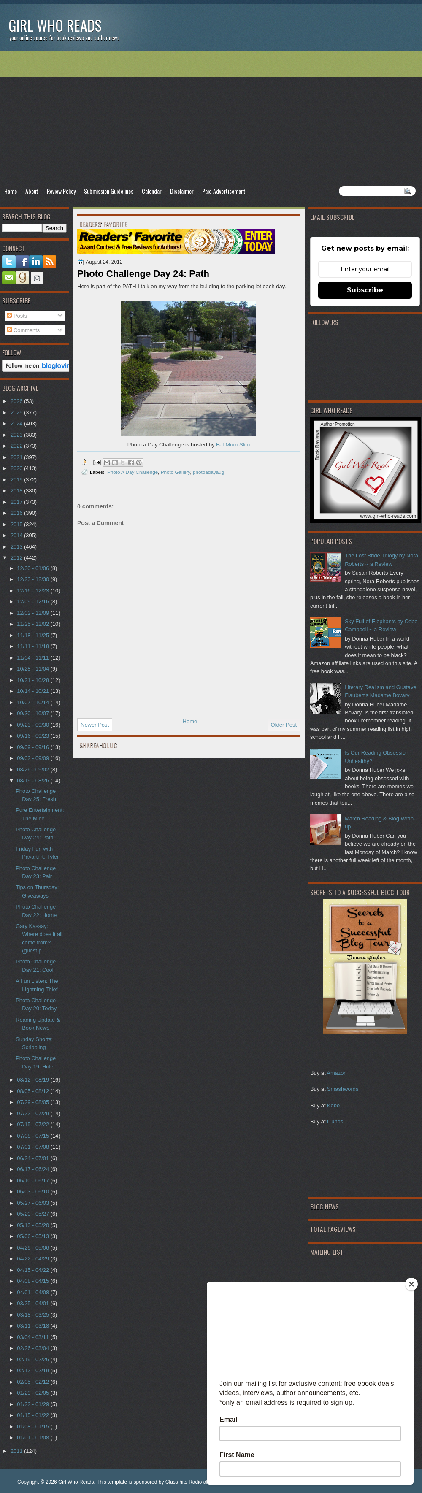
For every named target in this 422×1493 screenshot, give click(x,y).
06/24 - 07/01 (33, 1158)
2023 (17, 435)
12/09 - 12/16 (33, 601)
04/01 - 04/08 (33, 1292)
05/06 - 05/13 (33, 1236)
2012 (17, 557)
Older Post (284, 725)
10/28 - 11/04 (33, 668)
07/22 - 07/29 (33, 1113)
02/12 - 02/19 (33, 1370)
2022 (17, 446)
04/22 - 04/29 (33, 1258)
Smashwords (342, 1089)
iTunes (335, 1121)
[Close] (411, 1284)
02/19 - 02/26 (33, 1359)
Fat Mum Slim (233, 444)
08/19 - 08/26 (33, 780)
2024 (17, 423)
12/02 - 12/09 (33, 613)
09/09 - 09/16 (33, 747)
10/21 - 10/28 (33, 680)
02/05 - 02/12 (33, 1382)
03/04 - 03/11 (33, 1337)
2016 (17, 513)
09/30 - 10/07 (33, 713)
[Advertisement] (211, 119)
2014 (17, 535)
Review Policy (61, 191)
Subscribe (365, 290)
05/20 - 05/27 (33, 1214)
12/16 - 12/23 (33, 590)
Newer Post (95, 725)
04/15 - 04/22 (33, 1270)
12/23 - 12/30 (33, 579)
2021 (17, 457)
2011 (17, 1451)
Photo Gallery (175, 472)
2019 (17, 479)
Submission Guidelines (108, 191)
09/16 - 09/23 (33, 736)
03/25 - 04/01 (33, 1303)
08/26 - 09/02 (33, 769)
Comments (23, 330)
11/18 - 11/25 (33, 635)
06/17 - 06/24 (33, 1169)
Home (10, 191)
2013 (17, 547)
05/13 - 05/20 (33, 1225)
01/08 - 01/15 (33, 1426)
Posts (17, 316)
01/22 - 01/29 (33, 1404)
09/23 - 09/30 (33, 725)
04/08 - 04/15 (33, 1281)
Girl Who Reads (55, 25)
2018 (17, 490)
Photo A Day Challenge (132, 472)
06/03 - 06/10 (33, 1191)
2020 (17, 468)
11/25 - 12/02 (33, 624)
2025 (17, 412)
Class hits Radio (183, 1482)
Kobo (333, 1105)
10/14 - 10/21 (33, 691)
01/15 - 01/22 (33, 1415)
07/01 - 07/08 (33, 1147)
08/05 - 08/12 (33, 1091)
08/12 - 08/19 (33, 1079)
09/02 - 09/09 (33, 758)
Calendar (152, 191)
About (31, 191)
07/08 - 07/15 (33, 1136)
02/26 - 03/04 (33, 1348)
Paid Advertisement (224, 191)
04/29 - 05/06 (33, 1247)
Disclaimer (182, 191)
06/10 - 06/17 (33, 1180)
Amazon (336, 1073)
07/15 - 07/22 (33, 1124)
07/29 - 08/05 (33, 1102)
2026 (17, 401)
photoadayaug (208, 472)
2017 (17, 502)
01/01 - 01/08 (33, 1437)
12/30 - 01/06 (33, 568)
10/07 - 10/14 (33, 702)
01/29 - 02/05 (33, 1393)
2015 (17, 524)
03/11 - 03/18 (33, 1326)
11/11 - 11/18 (33, 646)
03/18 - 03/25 (33, 1315)
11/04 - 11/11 (33, 658)
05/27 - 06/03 (33, 1203)
